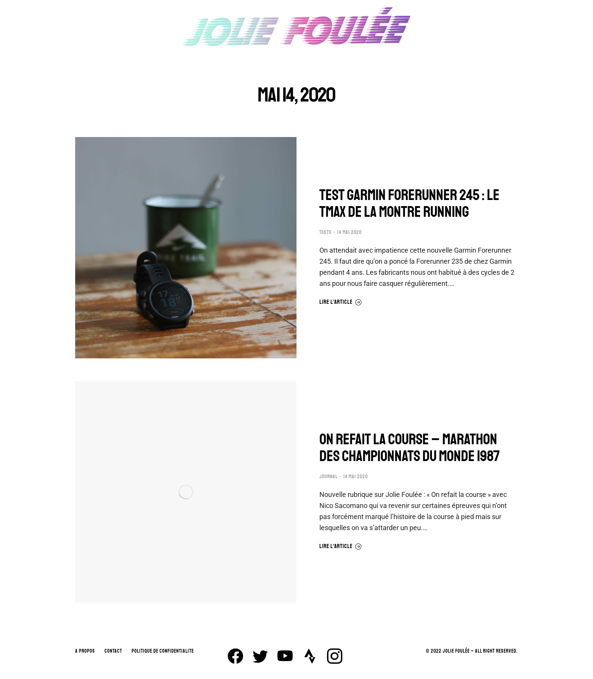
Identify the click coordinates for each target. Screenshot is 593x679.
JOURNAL (328, 477)
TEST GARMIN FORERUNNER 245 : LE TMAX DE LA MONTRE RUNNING (409, 203)
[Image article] (185, 247)
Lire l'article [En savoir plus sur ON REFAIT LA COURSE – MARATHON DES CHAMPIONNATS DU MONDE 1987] (340, 546)
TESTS (325, 232)
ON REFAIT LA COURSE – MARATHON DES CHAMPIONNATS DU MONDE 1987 (409, 447)
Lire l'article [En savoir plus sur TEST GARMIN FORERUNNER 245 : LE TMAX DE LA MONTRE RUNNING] (340, 302)
